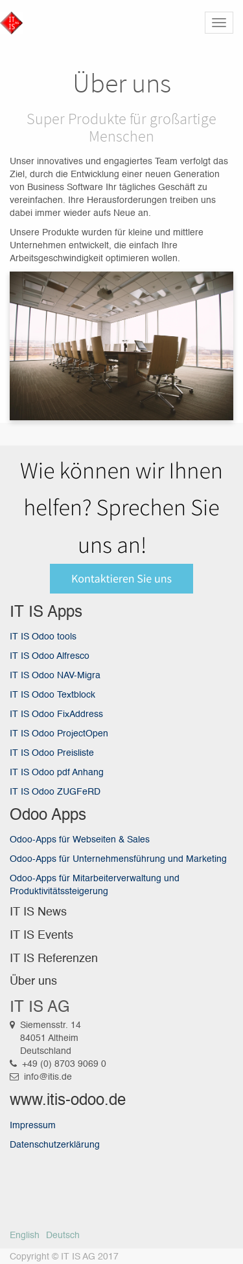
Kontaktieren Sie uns (121, 578)
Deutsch (63, 1235)
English (25, 1235)
